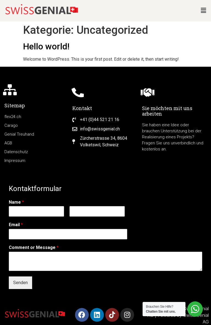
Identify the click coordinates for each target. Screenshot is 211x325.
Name (16, 202)
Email (16, 224)
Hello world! (46, 46)
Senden (20, 282)
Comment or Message (34, 247)
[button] (203, 10)
